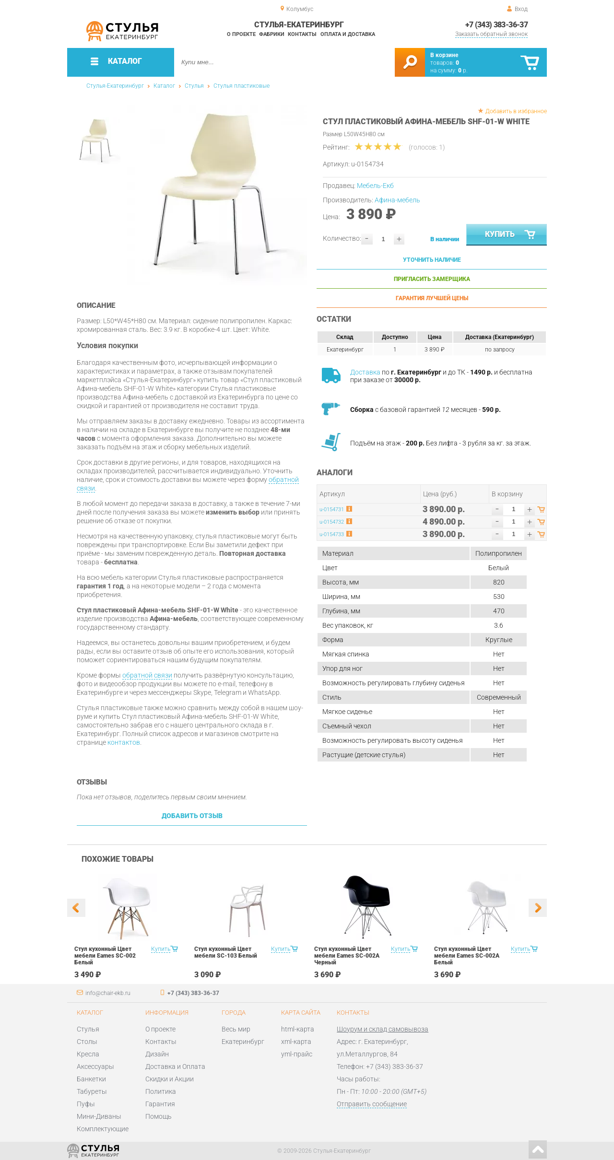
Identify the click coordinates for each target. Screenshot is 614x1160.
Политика (160, 1091)
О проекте (241, 34)
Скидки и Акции (169, 1079)
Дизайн (157, 1054)
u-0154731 (331, 509)
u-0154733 (331, 534)
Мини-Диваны (99, 1116)
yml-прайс (296, 1054)
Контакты (302, 34)
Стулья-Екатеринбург (115, 85)
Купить (511, 235)
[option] (217, 195)
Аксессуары (95, 1066)
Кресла (88, 1054)
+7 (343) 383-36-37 (496, 24)
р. (463, 70)
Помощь (158, 1116)
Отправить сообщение (372, 1104)
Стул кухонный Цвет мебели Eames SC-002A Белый (466, 956)
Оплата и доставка (347, 34)
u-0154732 (331, 522)
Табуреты (92, 1091)
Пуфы (86, 1104)
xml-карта (296, 1041)
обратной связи (147, 675)
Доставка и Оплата (175, 1066)
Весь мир (236, 1029)
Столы (87, 1041)
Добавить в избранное (516, 111)
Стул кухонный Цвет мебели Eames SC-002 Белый (105, 956)
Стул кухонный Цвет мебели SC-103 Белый (225, 952)
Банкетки (91, 1079)
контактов (123, 742)
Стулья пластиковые (241, 85)
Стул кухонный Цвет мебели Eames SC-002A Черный (346, 956)
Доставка (365, 372)
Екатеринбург (243, 1041)
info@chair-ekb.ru (107, 993)
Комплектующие (103, 1129)
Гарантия (160, 1104)
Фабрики (271, 34)
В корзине (444, 55)
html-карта (297, 1029)
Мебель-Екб (375, 185)
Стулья (194, 85)
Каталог (164, 85)
